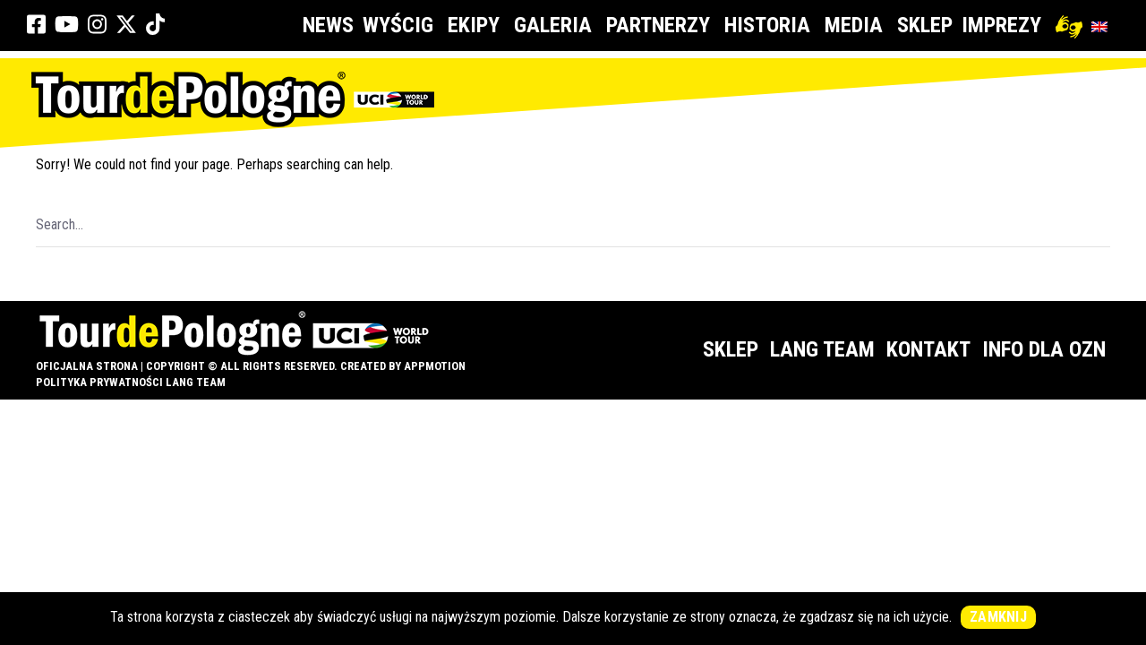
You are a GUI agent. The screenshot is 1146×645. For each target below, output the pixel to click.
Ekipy (476, 25)
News (328, 25)
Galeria (555, 25)
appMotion (435, 366)
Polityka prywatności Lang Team (131, 382)
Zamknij (998, 616)
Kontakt (928, 349)
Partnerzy (660, 25)
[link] (36, 25)
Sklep (925, 25)
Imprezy (1004, 25)
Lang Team (822, 349)
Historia (770, 25)
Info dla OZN (1044, 349)
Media (856, 25)
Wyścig (401, 25)
